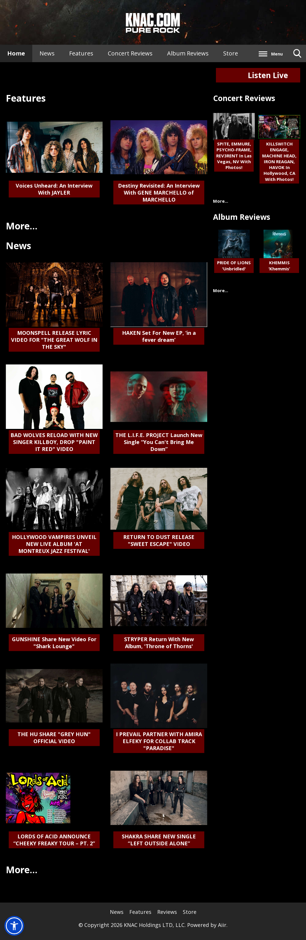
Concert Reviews (130, 53)
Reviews (167, 911)
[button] (14, 925)
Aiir (222, 924)
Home (16, 53)
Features (81, 53)
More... (21, 226)
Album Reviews (188, 53)
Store (230, 53)
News (47, 53)
